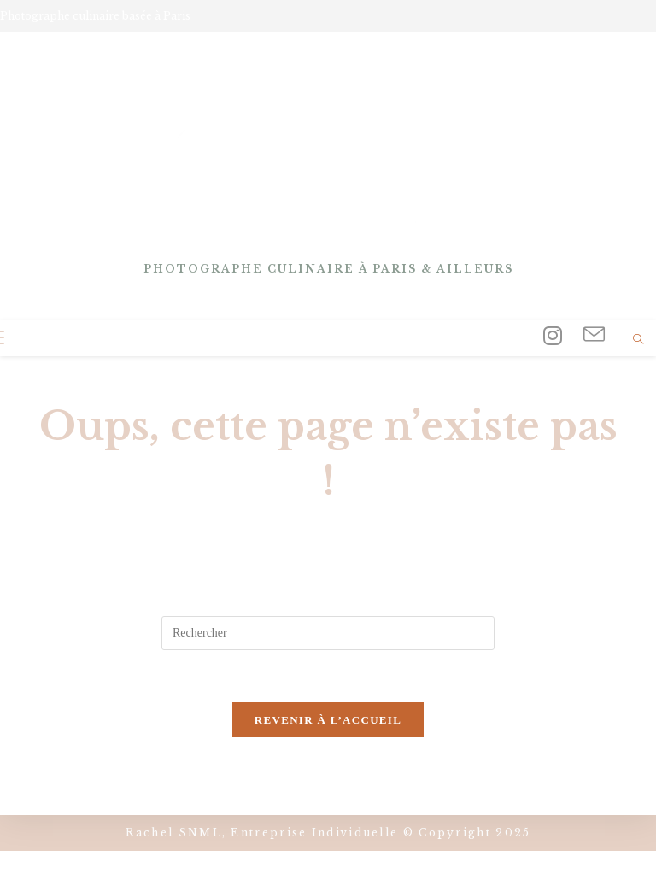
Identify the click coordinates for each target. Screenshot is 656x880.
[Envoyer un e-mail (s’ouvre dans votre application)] (594, 335)
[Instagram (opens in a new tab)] (552, 336)
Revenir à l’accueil (328, 719)
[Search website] (638, 340)
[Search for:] (67, 338)
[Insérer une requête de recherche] (328, 633)
